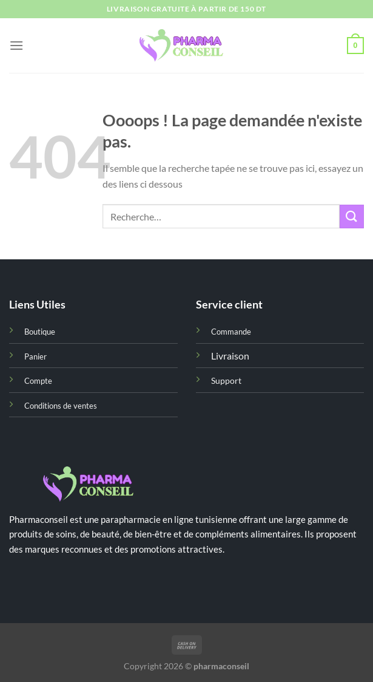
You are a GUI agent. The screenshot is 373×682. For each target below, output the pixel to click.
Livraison (230, 355)
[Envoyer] (352, 216)
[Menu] (16, 45)
